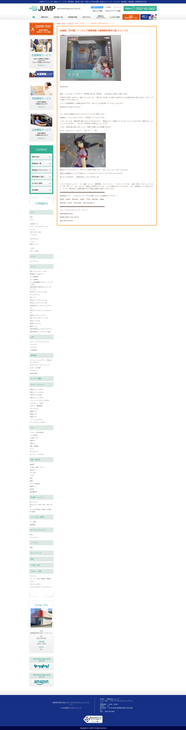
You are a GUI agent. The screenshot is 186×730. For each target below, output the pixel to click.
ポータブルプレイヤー (38, 530)
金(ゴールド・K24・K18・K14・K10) (41, 506)
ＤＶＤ (32, 581)
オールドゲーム (35, 294)
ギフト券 (32, 472)
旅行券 (32, 489)
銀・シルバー (34, 502)
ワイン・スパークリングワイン (39, 342)
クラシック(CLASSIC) (37, 432)
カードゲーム (34, 261)
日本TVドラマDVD (36, 395)
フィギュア (70, 23)
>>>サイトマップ (75, 708)
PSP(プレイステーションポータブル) (40, 311)
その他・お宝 (35, 565)
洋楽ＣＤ (32, 443)
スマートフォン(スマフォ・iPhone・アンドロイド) (41, 361)
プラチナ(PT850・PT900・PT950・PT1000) (41, 510)
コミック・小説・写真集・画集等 (40, 578)
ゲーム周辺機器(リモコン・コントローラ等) (41, 283)
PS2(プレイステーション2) (38, 303)
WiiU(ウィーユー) (35, 323)
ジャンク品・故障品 (37, 517)
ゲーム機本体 (34, 276)
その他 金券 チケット (37, 467)
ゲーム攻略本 (34, 279)
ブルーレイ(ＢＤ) (35, 584)
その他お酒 (33, 350)
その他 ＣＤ (34, 438)
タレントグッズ (36, 553)
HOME (59, 23)
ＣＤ (32, 428)
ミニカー (32, 241)
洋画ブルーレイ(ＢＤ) (36, 397)
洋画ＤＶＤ (33, 417)
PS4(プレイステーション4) (38, 292)
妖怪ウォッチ (34, 244)
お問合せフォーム (97, 7)
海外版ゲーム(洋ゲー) (36, 274)
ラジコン (32, 229)
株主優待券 (33, 492)
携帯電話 (34, 355)
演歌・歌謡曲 (34, 446)
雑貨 (32, 559)
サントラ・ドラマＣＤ (37, 454)
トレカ (33, 256)
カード (32, 219)
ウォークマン (34, 537)
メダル (32, 248)
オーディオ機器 (36, 378)
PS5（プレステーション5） (38, 271)
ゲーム (33, 266)
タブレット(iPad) (35, 368)
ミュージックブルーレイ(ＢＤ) (39, 400)
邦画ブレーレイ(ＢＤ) (36, 392)
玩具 (31, 217)
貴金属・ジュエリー (37, 497)
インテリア (34, 543)
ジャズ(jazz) (33, 435)
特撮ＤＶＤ (33, 411)
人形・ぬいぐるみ (35, 232)
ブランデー (33, 344)
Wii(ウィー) (33, 326)
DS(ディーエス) (35, 321)
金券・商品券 (35, 460)
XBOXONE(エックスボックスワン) (41, 329)
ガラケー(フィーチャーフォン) (39, 365)
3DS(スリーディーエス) (37, 315)
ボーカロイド (34, 451)
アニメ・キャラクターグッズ (39, 226)
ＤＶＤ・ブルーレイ (37, 385)
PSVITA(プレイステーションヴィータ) (41, 307)
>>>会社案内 (64, 708)
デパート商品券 (35, 483)
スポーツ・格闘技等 (36, 406)
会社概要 (108, 7)
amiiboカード (34, 224)
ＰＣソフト (33, 576)
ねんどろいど (34, 238)
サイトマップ (117, 7)
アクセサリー (34, 370)
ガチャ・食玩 (34, 251)
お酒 (32, 337)
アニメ (32, 449)
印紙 (31, 481)
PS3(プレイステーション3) (38, 300)
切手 (31, 478)
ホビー (64, 23)
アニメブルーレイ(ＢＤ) (37, 422)
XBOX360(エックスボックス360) (40, 331)
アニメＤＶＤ (34, 408)
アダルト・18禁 (36, 571)
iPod (31, 534)
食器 (31, 547)
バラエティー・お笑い (37, 403)
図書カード (33, 486)
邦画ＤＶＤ (33, 414)
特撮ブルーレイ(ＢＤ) (36, 389)
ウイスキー (33, 347)
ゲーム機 (32, 522)
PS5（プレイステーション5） (39, 318)
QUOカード (33, 470)
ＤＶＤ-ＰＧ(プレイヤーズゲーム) (40, 587)
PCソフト (33, 297)
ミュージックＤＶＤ (36, 419)
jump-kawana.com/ (66, 214)
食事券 (32, 464)
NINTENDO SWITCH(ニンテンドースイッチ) (41, 288)
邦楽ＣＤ (32, 440)
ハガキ (32, 475)
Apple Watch (34, 373)
